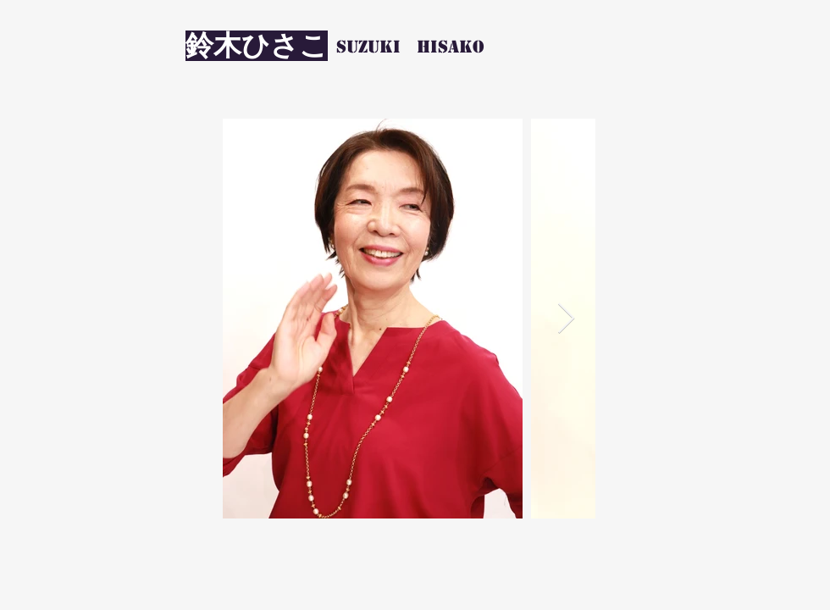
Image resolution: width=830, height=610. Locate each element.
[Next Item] (566, 319)
